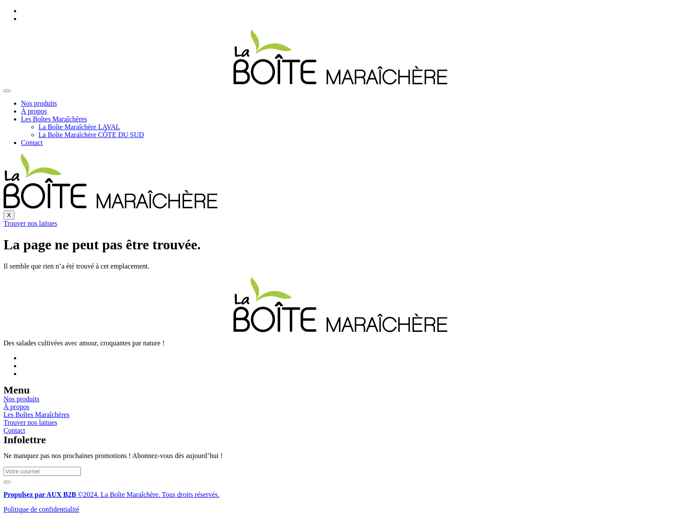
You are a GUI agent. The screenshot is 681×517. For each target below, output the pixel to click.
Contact (32, 142)
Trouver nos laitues (30, 223)
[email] (42, 471)
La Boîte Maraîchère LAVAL (79, 127)
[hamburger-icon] (6, 91)
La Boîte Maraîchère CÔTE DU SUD (91, 134)
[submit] (6, 482)
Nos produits (39, 103)
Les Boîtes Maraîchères (54, 119)
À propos (34, 111)
